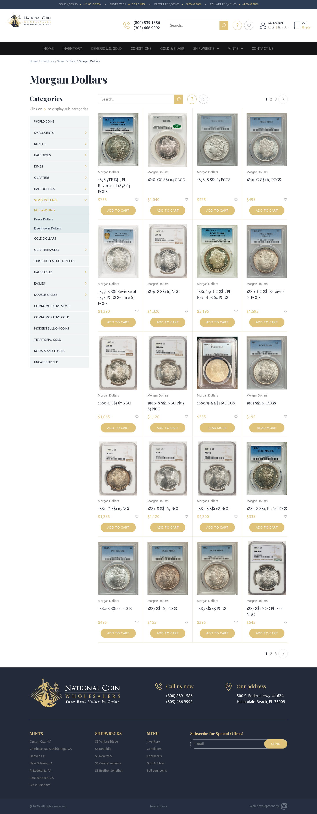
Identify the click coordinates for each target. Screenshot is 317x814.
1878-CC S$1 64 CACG (166, 179)
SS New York (103, 756)
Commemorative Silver (52, 306)
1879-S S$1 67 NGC (163, 291)
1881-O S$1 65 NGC (114, 508)
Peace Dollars (43, 219)
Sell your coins (157, 770)
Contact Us (262, 48)
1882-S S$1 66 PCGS (115, 608)
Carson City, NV (40, 741)
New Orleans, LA (41, 763)
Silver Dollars (66, 61)
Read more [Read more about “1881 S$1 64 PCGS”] (266, 428)
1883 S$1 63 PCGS (162, 608)
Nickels (40, 144)
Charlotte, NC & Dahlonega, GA (51, 749)
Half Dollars (44, 189)
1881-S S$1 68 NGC (213, 508)
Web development (262, 806)
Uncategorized (46, 362)
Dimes (38, 166)
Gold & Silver (172, 48)
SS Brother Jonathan (109, 770)
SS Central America (108, 763)
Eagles (39, 283)
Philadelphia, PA (40, 770)
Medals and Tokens (49, 351)
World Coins (44, 121)
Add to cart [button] (118, 210)
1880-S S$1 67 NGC (114, 403)
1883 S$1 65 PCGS (211, 608)
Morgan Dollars (108, 172)
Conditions (141, 48)
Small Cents (44, 132)
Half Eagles (43, 272)
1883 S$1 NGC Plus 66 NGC (265, 611)
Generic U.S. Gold (106, 48)
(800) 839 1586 (147, 22)
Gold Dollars (45, 238)
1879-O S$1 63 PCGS (264, 179)
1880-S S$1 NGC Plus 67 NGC (165, 406)
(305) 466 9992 (147, 28)
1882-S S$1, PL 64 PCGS (267, 508)
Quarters (42, 177)
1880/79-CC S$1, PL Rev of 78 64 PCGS (214, 294)
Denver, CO (37, 756)
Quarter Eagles (46, 249)
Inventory (72, 48)
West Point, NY (40, 785)
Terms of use (158, 806)
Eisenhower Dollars (47, 228)
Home (49, 48)
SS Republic (103, 749)
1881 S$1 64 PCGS (261, 403)
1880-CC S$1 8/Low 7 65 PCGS (265, 294)
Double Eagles (45, 294)
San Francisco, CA (42, 778)
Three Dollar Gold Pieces (54, 261)
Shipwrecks (203, 48)
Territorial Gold (47, 339)
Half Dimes (42, 155)
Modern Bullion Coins (51, 328)
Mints (233, 48)
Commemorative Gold (51, 317)
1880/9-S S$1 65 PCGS (216, 403)
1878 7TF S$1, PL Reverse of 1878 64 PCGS (114, 185)
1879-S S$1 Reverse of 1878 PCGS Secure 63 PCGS (117, 297)
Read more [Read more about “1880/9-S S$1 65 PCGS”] (217, 428)
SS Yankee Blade (106, 741)
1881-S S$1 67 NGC (163, 508)
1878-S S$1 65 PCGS (213, 179)
